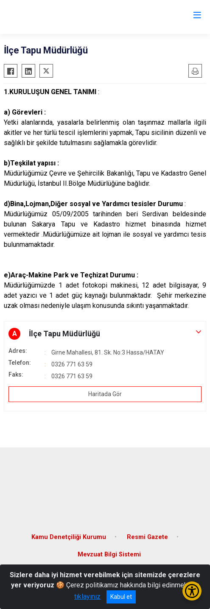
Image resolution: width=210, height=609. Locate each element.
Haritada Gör (105, 394)
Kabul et (121, 596)
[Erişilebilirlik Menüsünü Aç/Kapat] (192, 591)
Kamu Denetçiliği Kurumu (68, 537)
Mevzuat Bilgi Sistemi (109, 554)
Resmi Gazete (147, 537)
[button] (105, 334)
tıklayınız (87, 596)
